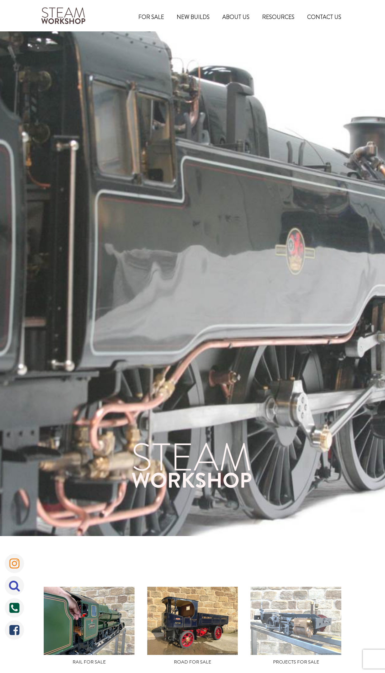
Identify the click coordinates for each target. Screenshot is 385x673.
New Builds (193, 17)
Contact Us (324, 17)
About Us (235, 17)
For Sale (151, 17)
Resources (278, 17)
